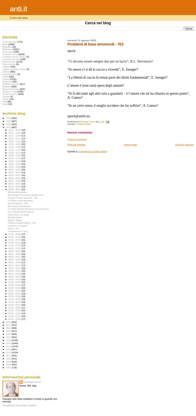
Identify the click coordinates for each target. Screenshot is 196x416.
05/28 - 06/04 (15, 259)
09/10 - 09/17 (15, 175)
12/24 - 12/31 (15, 133)
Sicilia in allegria (15, 220)
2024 (8, 124)
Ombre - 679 (13, 228)
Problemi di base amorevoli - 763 (22, 198)
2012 (8, 352)
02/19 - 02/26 (15, 299)
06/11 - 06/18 (15, 254)
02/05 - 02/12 (15, 305)
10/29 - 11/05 (15, 155)
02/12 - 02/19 (15, 302)
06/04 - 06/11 (15, 257)
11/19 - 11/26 (15, 147)
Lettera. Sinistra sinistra (14, 69)
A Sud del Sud (9, 42)
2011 (8, 355)
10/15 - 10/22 (15, 161)
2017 (8, 337)
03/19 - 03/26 (15, 288)
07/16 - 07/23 (15, 240)
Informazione (9, 61)
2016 (8, 340)
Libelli (5, 76)
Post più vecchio (184, 144)
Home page (130, 144)
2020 (8, 328)
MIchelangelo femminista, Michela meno (26, 195)
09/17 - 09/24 (15, 172)
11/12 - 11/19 (15, 150)
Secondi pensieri (10, 89)
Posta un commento (77, 139)
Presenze (7, 81)
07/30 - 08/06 (15, 234)
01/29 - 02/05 (15, 308)
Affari (5, 44)
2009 (8, 361)
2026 (8, 118)
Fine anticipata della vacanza (21, 212)
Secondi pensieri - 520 (18, 203)
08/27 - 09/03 (15, 181)
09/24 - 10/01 (15, 169)
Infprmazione (9, 64)
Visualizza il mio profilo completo (19, 405)
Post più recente (76, 144)
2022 (8, 322)
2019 (8, 331)
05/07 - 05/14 (15, 268)
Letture (5, 71)
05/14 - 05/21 (15, 265)
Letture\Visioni (9, 74)
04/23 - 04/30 (15, 274)
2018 (8, 334)
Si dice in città (9, 91)
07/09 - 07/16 (15, 243)
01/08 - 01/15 (15, 316)
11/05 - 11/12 (15, 153)
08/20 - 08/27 (15, 184)
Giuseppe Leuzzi (32, 382)
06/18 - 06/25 (15, 251)
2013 (8, 349)
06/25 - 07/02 (15, 248)
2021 (8, 325)
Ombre (5, 79)
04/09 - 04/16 (15, 279)
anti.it (18, 9)
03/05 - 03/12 (15, 293)
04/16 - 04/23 (15, 276)
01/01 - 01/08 (15, 319)
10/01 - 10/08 (15, 167)
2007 (8, 367)
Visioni (5, 99)
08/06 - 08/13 (15, 189)
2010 (8, 358)
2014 (8, 346)
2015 (8, 343)
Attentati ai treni (15, 217)
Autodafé (6, 47)
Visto (4, 104)
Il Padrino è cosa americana (20, 200)
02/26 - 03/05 (15, 296)
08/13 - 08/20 (15, 186)
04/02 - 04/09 (15, 282)
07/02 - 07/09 (15, 245)
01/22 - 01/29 (15, 310)
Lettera (5, 66)
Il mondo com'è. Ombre (14, 56)
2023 (8, 127)
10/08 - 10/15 (15, 164)
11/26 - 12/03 (15, 144)
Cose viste (7, 51)
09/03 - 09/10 (15, 178)
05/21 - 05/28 (15, 262)
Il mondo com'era (11, 59)
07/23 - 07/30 (15, 237)
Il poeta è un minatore (17, 226)
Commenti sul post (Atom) (92, 151)
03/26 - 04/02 (15, 285)
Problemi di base (83, 124)
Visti (4, 101)
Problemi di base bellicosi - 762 (22, 223)
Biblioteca (7, 49)
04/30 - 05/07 (15, 271)
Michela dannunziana (17, 192)
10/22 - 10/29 (15, 158)
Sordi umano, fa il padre (18, 215)
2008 (8, 364)
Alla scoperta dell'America (19, 206)
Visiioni (6, 96)
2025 (8, 121)
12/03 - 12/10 (15, 141)
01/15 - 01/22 (15, 313)
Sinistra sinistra (10, 94)
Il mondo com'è (10, 54)
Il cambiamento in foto (17, 231)
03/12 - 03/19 (15, 291)
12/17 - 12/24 (15, 136)
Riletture (6, 86)
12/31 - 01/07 (15, 130)
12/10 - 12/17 (15, 138)
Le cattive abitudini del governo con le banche (28, 209)
